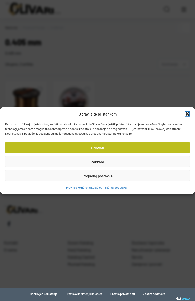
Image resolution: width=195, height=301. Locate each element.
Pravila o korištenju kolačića (84, 187)
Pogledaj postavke (98, 175)
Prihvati (97, 147)
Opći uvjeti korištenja (43, 294)
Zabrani (97, 161)
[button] (187, 114)
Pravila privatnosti (122, 294)
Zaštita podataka (116, 187)
